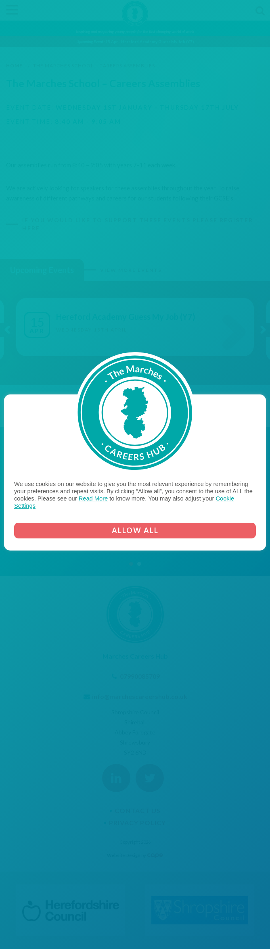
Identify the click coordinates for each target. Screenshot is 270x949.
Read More (93, 498)
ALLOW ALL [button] (135, 530)
